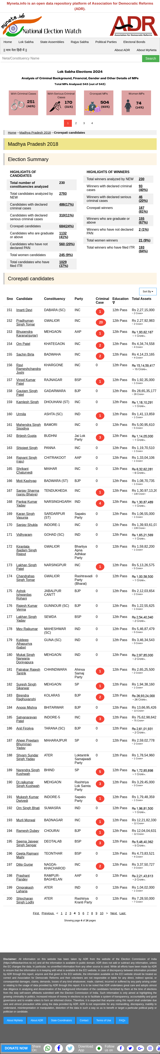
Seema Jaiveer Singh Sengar (27, 843)
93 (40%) (143, 188)
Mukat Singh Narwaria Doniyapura (25, 658)
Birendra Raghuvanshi (26, 697)
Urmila (21, 414)
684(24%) (66, 226)
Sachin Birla (25, 354)
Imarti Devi (24, 310)
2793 (63, 193)
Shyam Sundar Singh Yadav (27, 757)
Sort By (148, 291)
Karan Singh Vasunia (25, 515)
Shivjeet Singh (27, 448)
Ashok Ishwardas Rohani (23, 594)
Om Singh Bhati (28, 808)
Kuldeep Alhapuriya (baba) (24, 643)
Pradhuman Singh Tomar (25, 322)
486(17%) (66, 204)
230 (141, 179)
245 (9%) (66, 255)
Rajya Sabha (80, 42)
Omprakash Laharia (25, 889)
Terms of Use (103, 1020)
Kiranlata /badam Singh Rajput (26, 550)
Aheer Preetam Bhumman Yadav (27, 744)
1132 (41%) (63, 235)
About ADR (122, 50)
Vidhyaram (24, 534)
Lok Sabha (26, 42)
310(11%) (66, 215)
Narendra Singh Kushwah (28, 772)
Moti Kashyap (26, 481)
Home (8, 42)
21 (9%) (144, 240)
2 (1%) (144, 229)
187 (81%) (143, 209)
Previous (48, 913)
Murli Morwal (25, 820)
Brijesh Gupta (26, 436)
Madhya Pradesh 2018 (35, 132)
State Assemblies (52, 42)
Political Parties (106, 42)
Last (122, 913)
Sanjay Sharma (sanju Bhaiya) (27, 492)
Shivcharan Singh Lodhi (25, 900)
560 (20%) (67, 244)
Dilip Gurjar (24, 864)
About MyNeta (146, 50)
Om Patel (23, 344)
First (36, 913)
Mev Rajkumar (27, 629)
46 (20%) (143, 198)
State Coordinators (61, 1020)
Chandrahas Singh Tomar (25, 578)
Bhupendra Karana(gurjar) (27, 333)
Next (114, 913)
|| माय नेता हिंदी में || (15, 50)
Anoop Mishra (26, 707)
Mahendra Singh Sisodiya (28, 426)
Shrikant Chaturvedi (24, 470)
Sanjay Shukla (27, 525)
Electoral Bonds (134, 42)
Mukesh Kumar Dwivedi (27, 798)
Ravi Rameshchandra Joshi (28, 368)
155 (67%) (143, 220)
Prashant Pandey (23, 877)
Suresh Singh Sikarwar (26, 686)
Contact (84, 1020)
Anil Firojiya (25, 728)
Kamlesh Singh (27, 402)
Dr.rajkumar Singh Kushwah (27, 784)
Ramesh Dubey (27, 831)
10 (102, 913)
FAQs (122, 1020)
